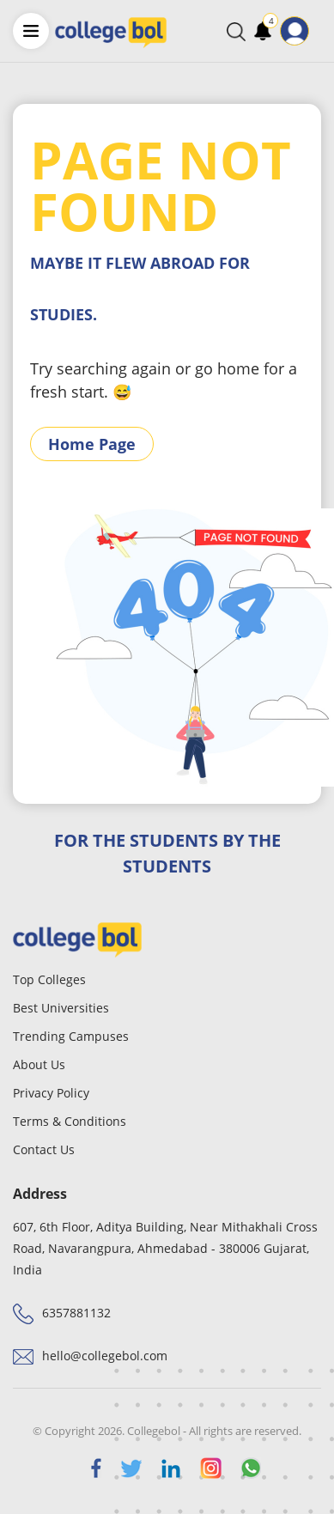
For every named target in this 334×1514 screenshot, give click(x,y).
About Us (39, 1064)
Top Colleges (49, 979)
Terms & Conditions (69, 1121)
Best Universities (61, 1008)
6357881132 (76, 1312)
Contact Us (44, 1149)
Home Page (92, 444)
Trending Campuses (71, 1036)
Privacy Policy (51, 1093)
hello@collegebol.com (104, 1355)
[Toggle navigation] (320, 31)
